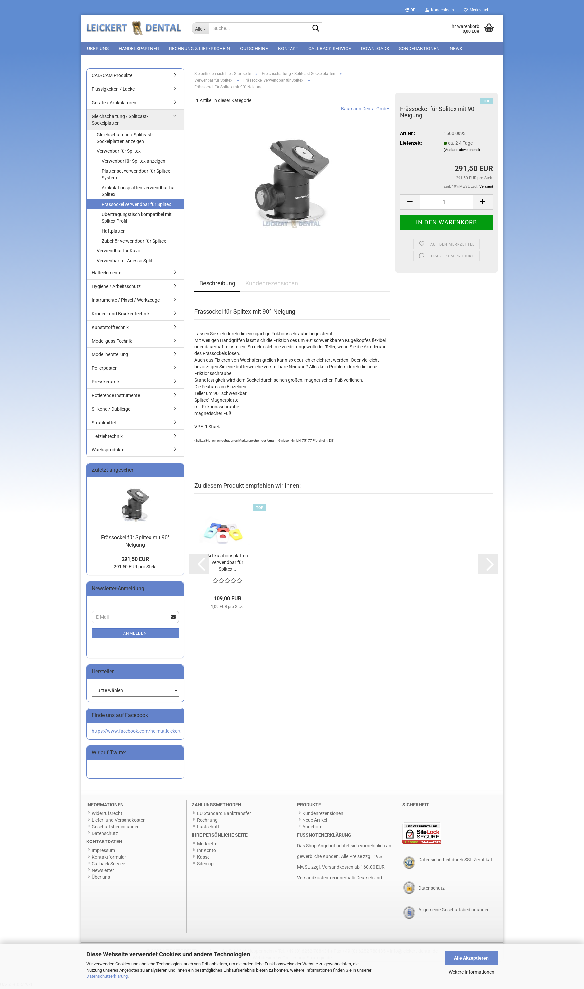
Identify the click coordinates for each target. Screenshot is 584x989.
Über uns (98, 48)
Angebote (312, 828)
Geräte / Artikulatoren (114, 104)
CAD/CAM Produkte (112, 76)
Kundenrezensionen (271, 284)
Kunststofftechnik (110, 328)
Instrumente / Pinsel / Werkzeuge (126, 301)
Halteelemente (106, 274)
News (456, 48)
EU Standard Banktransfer (224, 814)
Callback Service (329, 48)
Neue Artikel (314, 821)
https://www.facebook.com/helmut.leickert (136, 732)
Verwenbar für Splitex (119, 152)
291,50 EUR (135, 560)
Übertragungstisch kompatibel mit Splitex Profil (137, 219)
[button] (410, 10)
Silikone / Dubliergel (111, 410)
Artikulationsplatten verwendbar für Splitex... (227, 563)
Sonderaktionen (419, 48)
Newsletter (103, 871)
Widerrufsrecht (107, 814)
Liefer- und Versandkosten (119, 821)
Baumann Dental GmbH (365, 109)
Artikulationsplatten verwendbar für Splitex (138, 192)
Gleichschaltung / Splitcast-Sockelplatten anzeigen (125, 139)
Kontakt (288, 48)
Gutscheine (254, 48)
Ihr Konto (206, 851)
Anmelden (135, 634)
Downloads (375, 48)
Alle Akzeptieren (471, 958)
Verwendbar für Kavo (118, 252)
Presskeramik (106, 383)
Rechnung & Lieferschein (199, 48)
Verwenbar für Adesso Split (124, 262)
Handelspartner (139, 48)
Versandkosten (337, 868)
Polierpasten (105, 369)
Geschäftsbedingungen (116, 828)
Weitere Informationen (471, 972)
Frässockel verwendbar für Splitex (136, 205)
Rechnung (207, 821)
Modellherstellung (110, 355)
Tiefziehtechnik (107, 437)
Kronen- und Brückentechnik (121, 315)
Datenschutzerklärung (107, 976)
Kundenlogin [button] (439, 10)
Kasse (203, 858)
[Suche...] (200, 28)
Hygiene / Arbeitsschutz (116, 287)
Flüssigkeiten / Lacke (113, 90)
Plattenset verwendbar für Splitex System (136, 176)
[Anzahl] (446, 203)
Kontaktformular (109, 858)
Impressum (103, 851)
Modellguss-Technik (112, 342)
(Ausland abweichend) (462, 151)
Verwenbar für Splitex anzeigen (133, 162)
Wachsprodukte (108, 451)
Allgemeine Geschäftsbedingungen (454, 911)
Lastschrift (208, 828)
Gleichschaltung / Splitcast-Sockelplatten (120, 121)
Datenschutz (105, 834)
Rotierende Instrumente (116, 396)
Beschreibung (217, 284)
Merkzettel (476, 10)
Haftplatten (113, 232)
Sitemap (205, 865)
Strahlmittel (104, 424)
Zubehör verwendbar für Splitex (134, 242)
